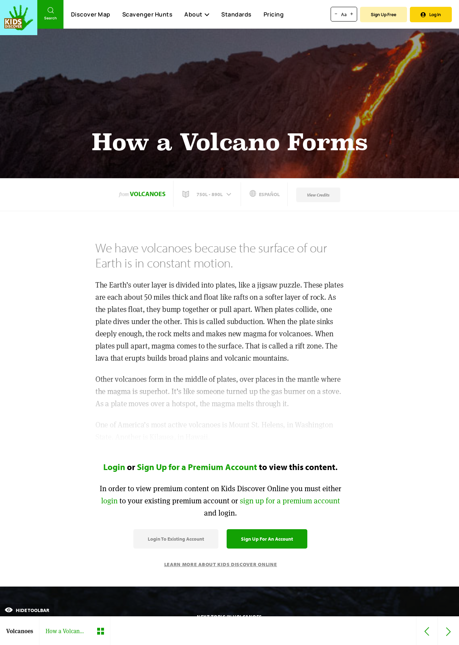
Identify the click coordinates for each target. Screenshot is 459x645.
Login (114, 466)
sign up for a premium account (290, 501)
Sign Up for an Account (267, 539)
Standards (236, 14)
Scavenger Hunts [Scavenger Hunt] (147, 15)
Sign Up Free (383, 14)
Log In (431, 14)
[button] (207, 194)
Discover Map (91, 14)
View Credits (318, 195)
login (109, 501)
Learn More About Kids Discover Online (220, 564)
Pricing (274, 14)
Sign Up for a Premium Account (197, 466)
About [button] (196, 14)
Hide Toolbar (27, 610)
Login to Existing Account (176, 539)
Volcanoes (148, 194)
